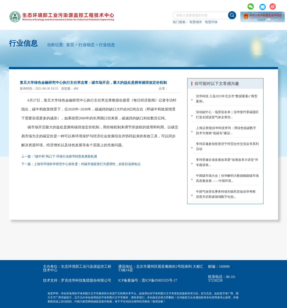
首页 (70, 45)
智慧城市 (195, 22)
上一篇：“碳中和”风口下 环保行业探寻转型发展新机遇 (59, 156)
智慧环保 (211, 22)
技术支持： (52, 280)
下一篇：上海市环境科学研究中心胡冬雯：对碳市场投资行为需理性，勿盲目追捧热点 (81, 164)
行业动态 (86, 45)
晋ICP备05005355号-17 (159, 280)
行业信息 (107, 45)
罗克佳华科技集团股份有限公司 (86, 280)
